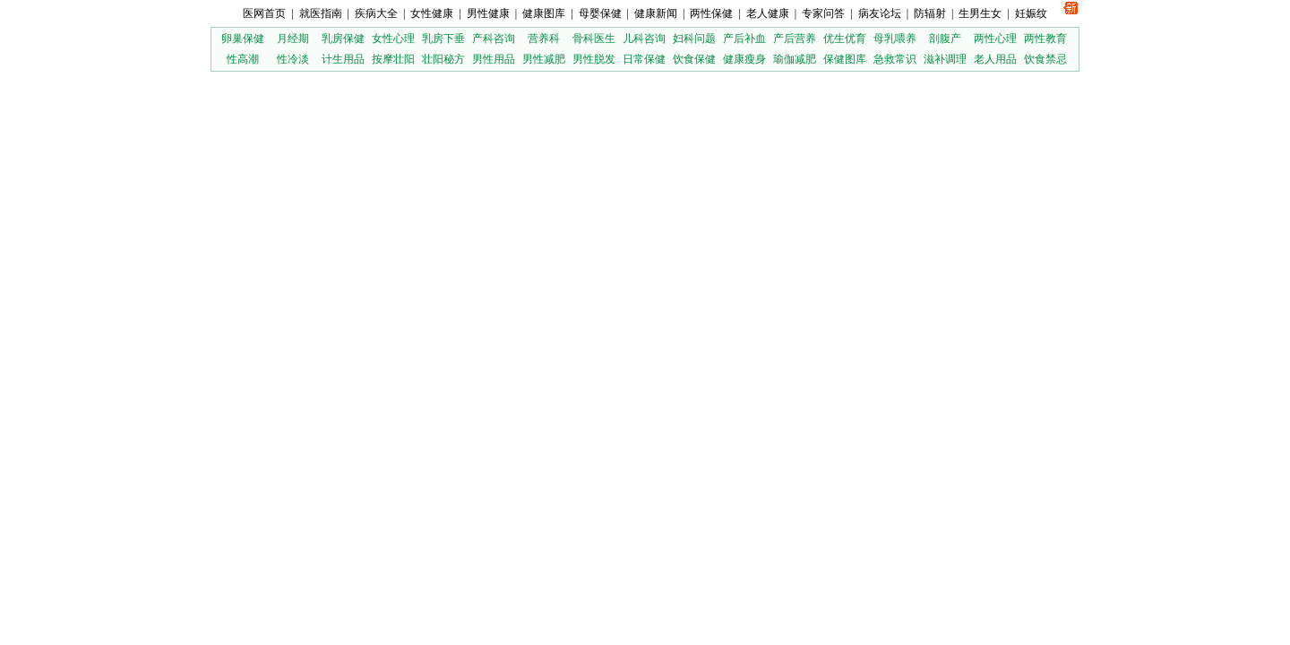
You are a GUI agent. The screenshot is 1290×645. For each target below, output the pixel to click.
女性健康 (431, 13)
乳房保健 (343, 38)
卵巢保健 (242, 38)
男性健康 (488, 13)
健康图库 (543, 13)
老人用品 (995, 59)
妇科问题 (694, 38)
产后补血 (744, 38)
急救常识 (894, 59)
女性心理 (393, 38)
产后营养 (794, 38)
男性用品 (493, 59)
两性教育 (1045, 38)
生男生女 (980, 13)
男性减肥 (543, 59)
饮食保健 (694, 59)
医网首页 (264, 13)
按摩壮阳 (393, 59)
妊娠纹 (1031, 13)
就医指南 (320, 13)
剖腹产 (945, 38)
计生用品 (343, 59)
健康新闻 (655, 13)
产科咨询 (493, 38)
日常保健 (644, 59)
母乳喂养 (894, 38)
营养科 (544, 38)
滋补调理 (945, 59)
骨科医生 (593, 38)
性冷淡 (293, 59)
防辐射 (930, 13)
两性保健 (711, 13)
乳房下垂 (443, 38)
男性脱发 (593, 59)
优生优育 (844, 38)
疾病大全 (376, 13)
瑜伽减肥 (794, 59)
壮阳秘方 (443, 59)
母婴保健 (600, 13)
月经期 (293, 38)
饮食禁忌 (1045, 59)
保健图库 (844, 59)
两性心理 (995, 38)
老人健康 (767, 13)
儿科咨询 (644, 38)
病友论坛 (879, 13)
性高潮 (243, 59)
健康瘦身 (744, 59)
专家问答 (823, 13)
